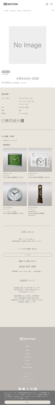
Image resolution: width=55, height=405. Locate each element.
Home (27, 346)
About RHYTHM (27, 367)
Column (27, 360)
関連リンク (27, 376)
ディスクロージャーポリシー (27, 382)
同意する (27, 402)
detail (19, 10)
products (13, 10)
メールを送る (27, 254)
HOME (6, 10)
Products (27, 357)
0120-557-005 (27, 266)
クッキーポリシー (12, 398)
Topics (27, 350)
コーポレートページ (27, 373)
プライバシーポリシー (27, 379)
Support (27, 364)
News (27, 353)
